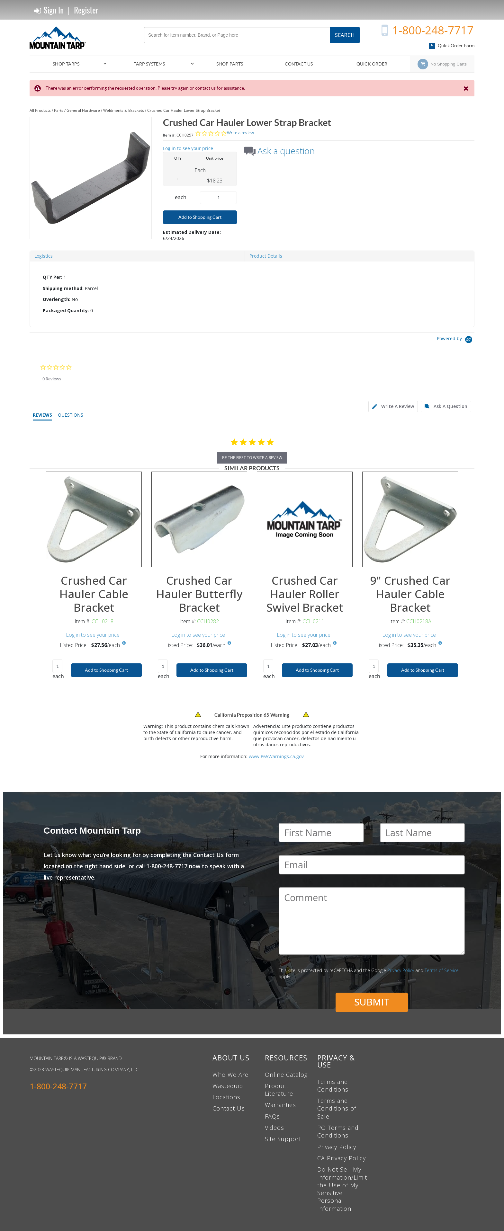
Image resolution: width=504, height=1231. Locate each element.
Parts (58, 110)
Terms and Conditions (332, 1085)
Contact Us (228, 1108)
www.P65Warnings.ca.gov (276, 756)
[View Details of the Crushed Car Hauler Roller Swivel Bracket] (304, 519)
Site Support (283, 1139)
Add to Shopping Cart (199, 217)
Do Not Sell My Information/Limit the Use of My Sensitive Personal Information (342, 1188)
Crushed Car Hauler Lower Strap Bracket (183, 110)
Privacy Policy (400, 970)
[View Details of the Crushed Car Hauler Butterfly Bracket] (199, 519)
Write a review (240, 133)
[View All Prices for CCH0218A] (440, 643)
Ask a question (286, 151)
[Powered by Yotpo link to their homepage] (455, 340)
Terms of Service (442, 970)
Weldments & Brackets (123, 110)
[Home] (60, 37)
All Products (40, 110)
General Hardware (83, 110)
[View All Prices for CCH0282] (229, 643)
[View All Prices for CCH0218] (124, 643)
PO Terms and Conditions (338, 1131)
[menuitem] (69, 64)
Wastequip (227, 1086)
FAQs (272, 1116)
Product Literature (279, 1089)
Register (86, 9)
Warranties (280, 1105)
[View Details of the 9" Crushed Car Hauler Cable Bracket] (410, 519)
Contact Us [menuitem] (299, 63)
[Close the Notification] (466, 88)
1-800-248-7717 (432, 30)
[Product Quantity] (218, 197)
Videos (274, 1127)
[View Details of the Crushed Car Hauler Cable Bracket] (93, 519)
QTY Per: (52, 277)
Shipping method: (63, 288)
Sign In (49, 10)
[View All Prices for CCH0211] (335, 643)
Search (345, 35)
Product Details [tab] (265, 256)
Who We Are (230, 1074)
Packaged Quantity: (66, 310)
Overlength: (56, 299)
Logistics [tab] (43, 256)
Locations (226, 1097)
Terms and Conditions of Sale (336, 1108)
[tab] (252, 294)
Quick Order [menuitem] (371, 63)
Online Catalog (286, 1074)
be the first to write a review (252, 457)
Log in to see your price (188, 148)
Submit (372, 1002)
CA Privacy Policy (341, 1158)
